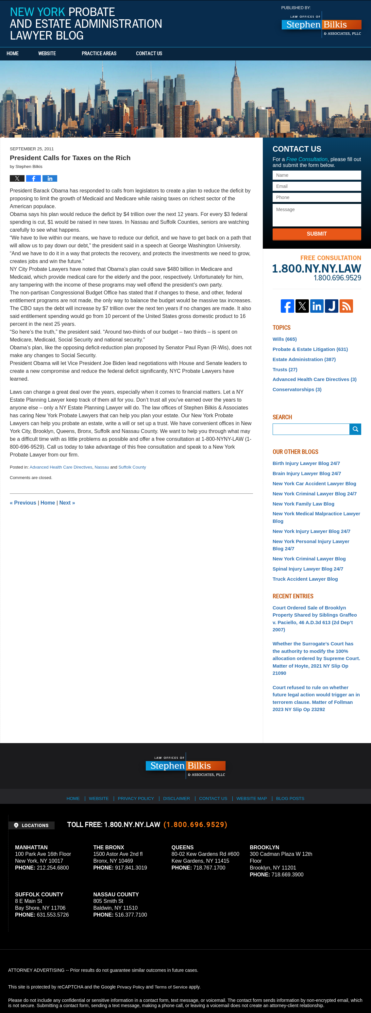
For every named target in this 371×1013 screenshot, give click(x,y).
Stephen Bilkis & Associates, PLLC (81, 989)
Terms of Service (173, 957)
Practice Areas (111, 54)
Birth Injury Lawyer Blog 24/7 (304, 460)
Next (67, 503)
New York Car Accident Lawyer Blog (312, 479)
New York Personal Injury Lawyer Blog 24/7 (314, 538)
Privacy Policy (137, 767)
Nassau (101, 467)
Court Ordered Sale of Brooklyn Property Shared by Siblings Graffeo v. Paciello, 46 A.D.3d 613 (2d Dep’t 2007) (314, 605)
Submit (317, 234)
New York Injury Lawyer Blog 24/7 (309, 524)
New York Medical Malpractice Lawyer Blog (314, 512)
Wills (284, 338)
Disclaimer (178, 767)
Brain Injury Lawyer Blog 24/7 (305, 470)
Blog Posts (295, 767)
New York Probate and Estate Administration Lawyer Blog (85, 24)
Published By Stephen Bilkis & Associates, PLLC (321, 22)
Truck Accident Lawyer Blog (303, 570)
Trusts (284, 367)
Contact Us (168, 54)
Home (19, 54)
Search (355, 426)
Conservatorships (295, 387)
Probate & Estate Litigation (308, 348)
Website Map (255, 767)
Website (59, 54)
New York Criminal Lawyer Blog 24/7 (312, 489)
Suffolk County (132, 467)
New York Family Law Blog (301, 498)
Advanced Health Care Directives (61, 467)
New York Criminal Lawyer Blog (307, 550)
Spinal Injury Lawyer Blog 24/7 (306, 560)
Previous (23, 503)
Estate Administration (302, 358)
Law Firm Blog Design (331, 989)
